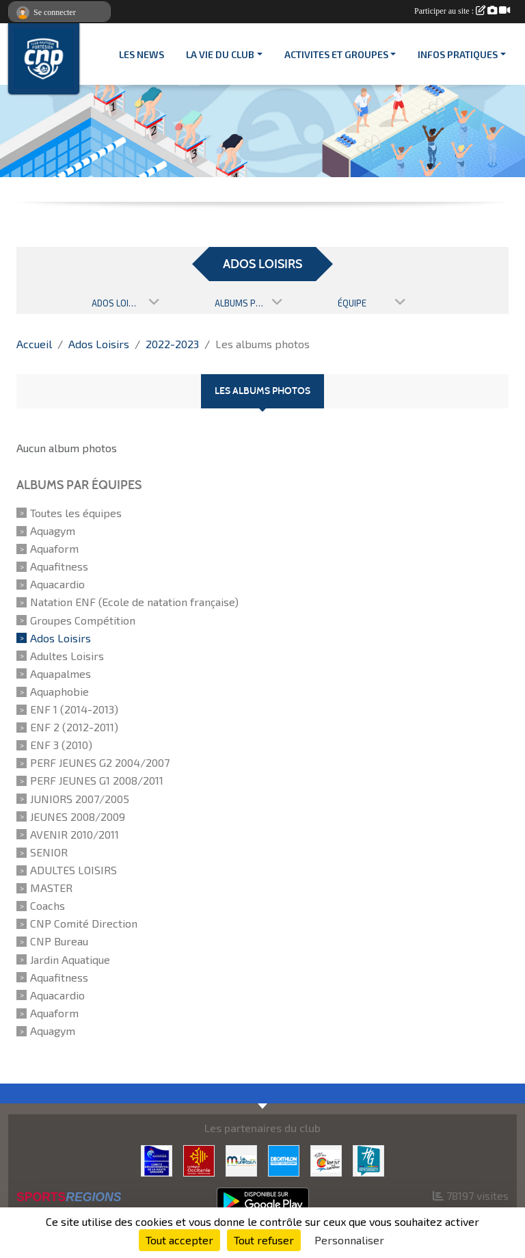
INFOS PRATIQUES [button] (458, 54)
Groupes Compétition (82, 620)
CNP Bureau (59, 941)
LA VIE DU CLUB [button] (220, 54)
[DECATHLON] (283, 1159)
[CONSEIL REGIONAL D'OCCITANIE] (199, 1159)
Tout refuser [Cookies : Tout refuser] (264, 1239)
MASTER (51, 887)
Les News (141, 54)
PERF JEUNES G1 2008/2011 (96, 780)
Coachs (47, 905)
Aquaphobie (59, 691)
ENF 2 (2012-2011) (74, 726)
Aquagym (52, 530)
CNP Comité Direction (83, 923)
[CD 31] (156, 1159)
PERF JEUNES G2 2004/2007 (100, 762)
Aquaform (54, 548)
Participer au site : (462, 11)
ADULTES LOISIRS (73, 869)
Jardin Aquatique (70, 959)
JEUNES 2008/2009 (77, 816)
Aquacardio (57, 583)
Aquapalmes (60, 673)
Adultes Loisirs (67, 655)
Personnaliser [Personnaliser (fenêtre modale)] (349, 1239)
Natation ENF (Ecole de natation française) (134, 602)
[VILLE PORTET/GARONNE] (326, 1159)
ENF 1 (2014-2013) (74, 709)
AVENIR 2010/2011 (74, 834)
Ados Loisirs (60, 637)
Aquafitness (59, 566)
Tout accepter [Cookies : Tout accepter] (179, 1239)
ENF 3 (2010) (61, 744)
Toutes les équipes (76, 512)
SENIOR (49, 852)
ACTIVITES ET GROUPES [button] (336, 54)
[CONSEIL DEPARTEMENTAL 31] (368, 1159)
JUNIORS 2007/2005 (79, 798)
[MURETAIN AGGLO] (241, 1159)
